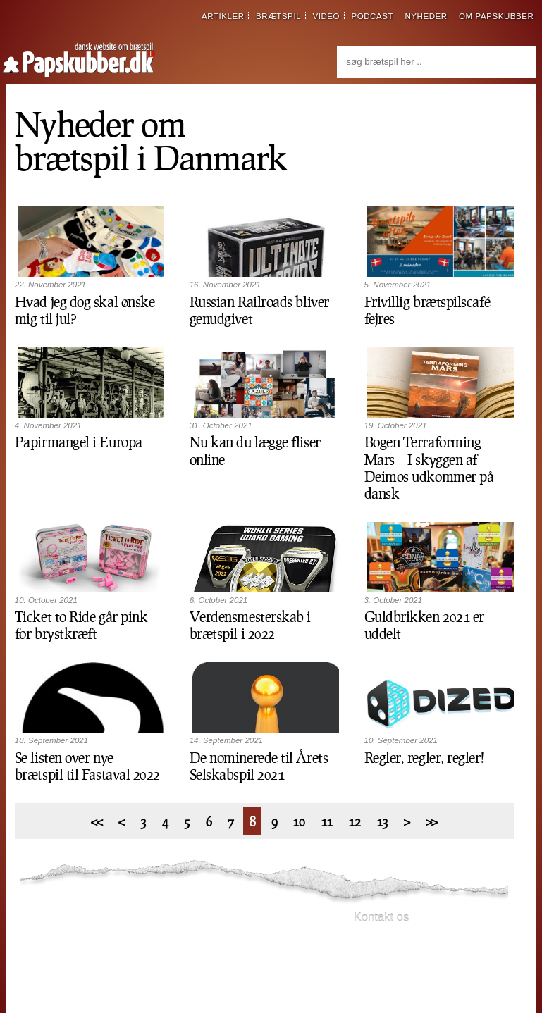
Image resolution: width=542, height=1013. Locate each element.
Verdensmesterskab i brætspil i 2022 (250, 625)
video (326, 16)
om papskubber (496, 16)
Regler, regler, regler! (424, 757)
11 (327, 821)
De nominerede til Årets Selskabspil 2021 (259, 766)
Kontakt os (381, 917)
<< (97, 821)
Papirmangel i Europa (78, 441)
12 (354, 821)
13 (382, 821)
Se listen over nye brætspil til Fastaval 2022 (87, 766)
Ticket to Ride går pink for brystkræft (81, 625)
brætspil (278, 16)
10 (298, 821)
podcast (372, 16)
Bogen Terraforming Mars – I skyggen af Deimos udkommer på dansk (429, 467)
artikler (223, 16)
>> (432, 821)
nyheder (426, 16)
